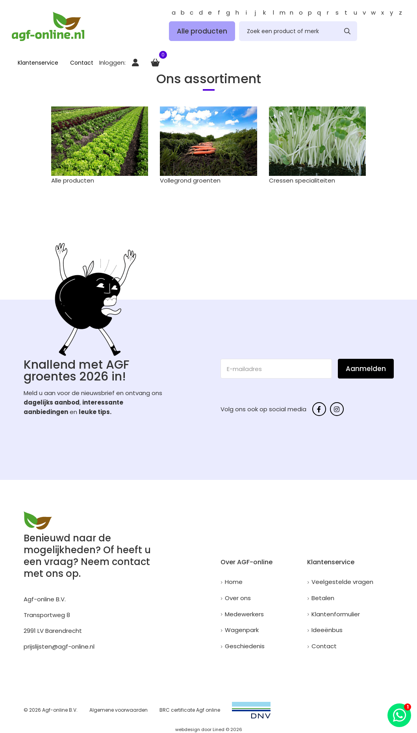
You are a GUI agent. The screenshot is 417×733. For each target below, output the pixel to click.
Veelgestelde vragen (342, 582)
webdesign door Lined (199, 729)
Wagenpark (242, 630)
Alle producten (202, 31)
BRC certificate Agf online (189, 710)
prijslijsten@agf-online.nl (59, 646)
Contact (81, 63)
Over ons (238, 598)
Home (234, 582)
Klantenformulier (335, 614)
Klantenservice (38, 63)
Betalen (322, 598)
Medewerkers (244, 614)
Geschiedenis (245, 646)
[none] (347, 31)
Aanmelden (366, 368)
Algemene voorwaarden (118, 710)
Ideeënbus (327, 630)
